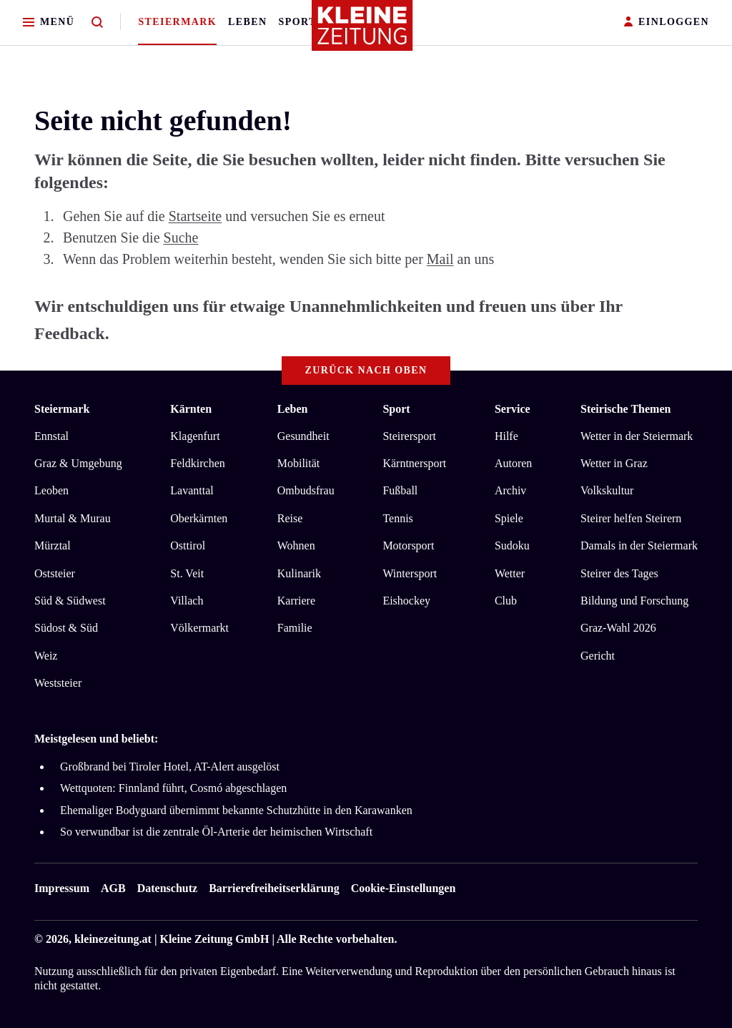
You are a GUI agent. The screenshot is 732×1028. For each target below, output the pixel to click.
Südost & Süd (66, 628)
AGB (113, 888)
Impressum (61, 888)
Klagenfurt (194, 436)
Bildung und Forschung (634, 600)
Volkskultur (606, 490)
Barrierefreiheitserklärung (274, 888)
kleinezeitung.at (113, 939)
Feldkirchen (197, 463)
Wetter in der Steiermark (636, 436)
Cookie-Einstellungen (403, 888)
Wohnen (296, 545)
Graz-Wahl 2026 (618, 628)
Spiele (509, 518)
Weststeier (57, 683)
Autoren (513, 463)
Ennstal (51, 436)
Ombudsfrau (306, 490)
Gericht (597, 656)
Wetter (510, 573)
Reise (290, 518)
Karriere (296, 600)
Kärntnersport (414, 463)
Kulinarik (299, 573)
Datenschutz (167, 888)
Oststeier (54, 573)
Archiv (510, 490)
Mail (440, 259)
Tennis (397, 518)
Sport (298, 21)
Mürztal (52, 545)
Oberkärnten (198, 518)
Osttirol (187, 545)
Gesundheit (303, 436)
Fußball (399, 490)
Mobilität (298, 463)
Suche (181, 237)
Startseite (195, 216)
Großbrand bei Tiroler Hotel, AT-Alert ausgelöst (170, 766)
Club (506, 600)
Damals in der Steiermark (639, 545)
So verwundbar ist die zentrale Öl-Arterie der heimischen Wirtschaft (216, 832)
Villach (186, 600)
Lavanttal (191, 490)
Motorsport (408, 545)
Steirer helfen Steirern (630, 518)
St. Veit (187, 573)
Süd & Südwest (70, 600)
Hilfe (506, 436)
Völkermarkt (199, 628)
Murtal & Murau (72, 518)
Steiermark (177, 21)
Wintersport (409, 573)
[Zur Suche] (97, 22)
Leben (247, 21)
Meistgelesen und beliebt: (96, 739)
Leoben (51, 490)
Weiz (45, 656)
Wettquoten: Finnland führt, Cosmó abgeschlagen (173, 788)
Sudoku (512, 545)
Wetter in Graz (614, 463)
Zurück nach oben (366, 370)
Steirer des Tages (619, 573)
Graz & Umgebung (78, 463)
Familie (294, 628)
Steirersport (409, 436)
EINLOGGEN (666, 22)
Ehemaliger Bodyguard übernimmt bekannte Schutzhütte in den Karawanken (236, 810)
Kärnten (191, 409)
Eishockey (406, 600)
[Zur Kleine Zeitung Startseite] (362, 31)
